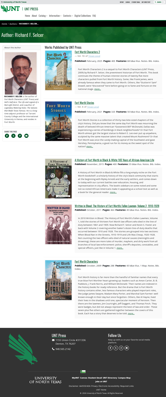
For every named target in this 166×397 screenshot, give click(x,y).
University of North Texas (13, 2)
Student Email (136, 2)
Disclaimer (73, 386)
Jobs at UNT (101, 381)
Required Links (127, 386)
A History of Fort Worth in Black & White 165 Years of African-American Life (114, 160)
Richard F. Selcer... (29, 23)
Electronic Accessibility (109, 386)
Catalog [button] (43, 15)
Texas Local (94, 55)
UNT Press (31, 8)
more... (97, 89)
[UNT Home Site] (23, 348)
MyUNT (122, 2)
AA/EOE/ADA (84, 386)
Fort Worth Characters (86, 261)
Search (159, 2)
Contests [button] (68, 15)
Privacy (94, 386)
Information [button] (55, 15)
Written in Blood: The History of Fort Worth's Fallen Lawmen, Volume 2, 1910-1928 (117, 206)
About (34, 15)
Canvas (128, 2)
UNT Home (101, 389)
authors (13, 23)
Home (27, 15)
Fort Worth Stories (84, 103)
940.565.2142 (63, 349)
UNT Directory (146, 2)
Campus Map (124, 377)
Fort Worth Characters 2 (87, 52)
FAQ (94, 15)
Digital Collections (83, 15)
